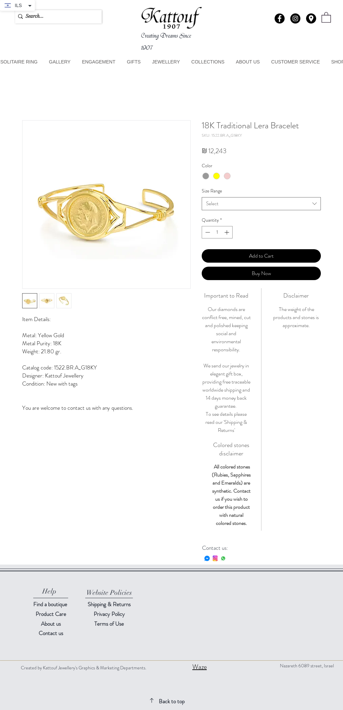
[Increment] (227, 232)
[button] (311, 18)
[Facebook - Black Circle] (280, 18)
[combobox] (261, 203)
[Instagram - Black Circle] (295, 18)
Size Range (212, 190)
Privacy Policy (109, 614)
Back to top (172, 701)
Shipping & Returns (109, 604)
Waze (199, 667)
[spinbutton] (217, 232)
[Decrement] (207, 232)
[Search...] (57, 16)
